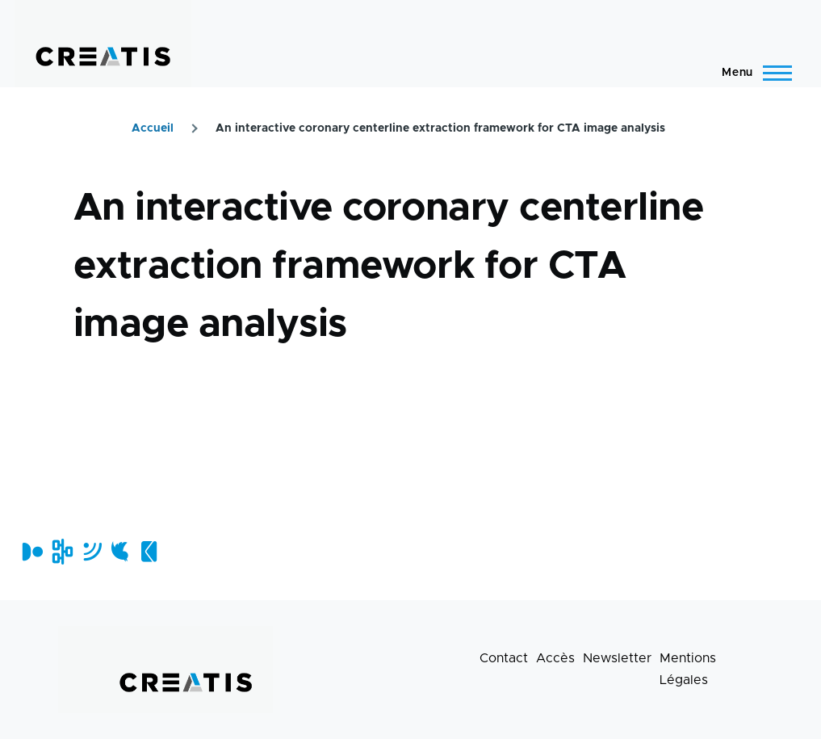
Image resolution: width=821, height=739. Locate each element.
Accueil (153, 128)
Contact (504, 658)
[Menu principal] (752, 72)
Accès (555, 658)
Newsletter (617, 658)
